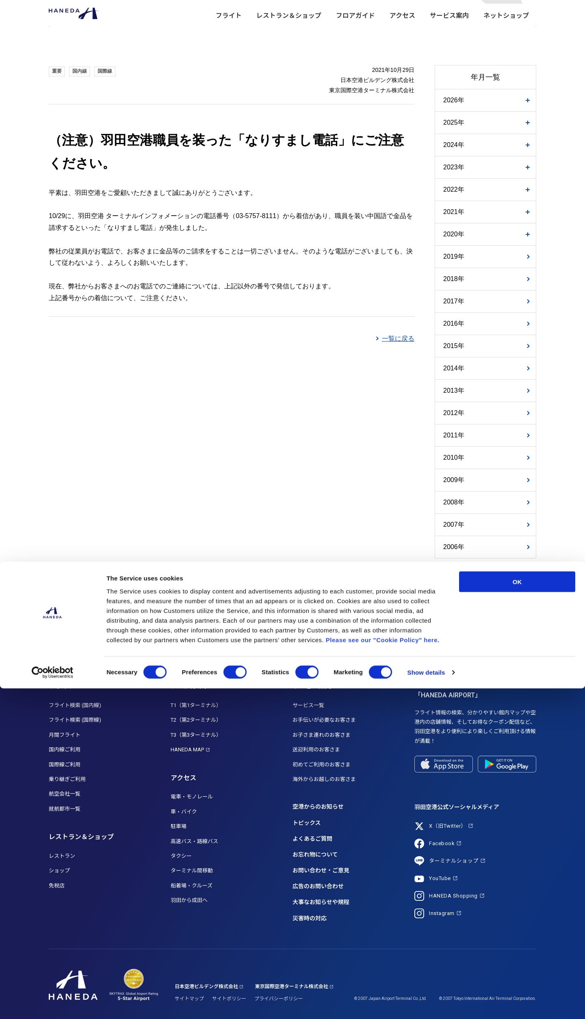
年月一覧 (485, 77)
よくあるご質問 (312, 838)
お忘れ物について (315, 854)
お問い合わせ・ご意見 (320, 870)
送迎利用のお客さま (316, 749)
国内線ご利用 (64, 749)
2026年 (453, 100)
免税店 (57, 886)
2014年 (453, 368)
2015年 (453, 345)
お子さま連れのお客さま (321, 735)
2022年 (453, 189)
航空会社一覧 (64, 794)
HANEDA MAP (187, 749)
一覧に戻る (398, 338)
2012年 (453, 412)
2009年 (453, 479)
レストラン (62, 856)
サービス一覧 (308, 705)
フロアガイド (355, 33)
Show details (426, 1003)
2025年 (453, 122)
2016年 (453, 323)
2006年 (453, 546)
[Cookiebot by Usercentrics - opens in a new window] (52, 1003)
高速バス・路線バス (194, 841)
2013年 (453, 390)
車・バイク (184, 812)
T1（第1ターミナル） (196, 705)
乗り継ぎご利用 (67, 779)
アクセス (402, 33)
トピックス (306, 823)
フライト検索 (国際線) (75, 720)
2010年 (453, 457)
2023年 (453, 167)
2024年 (453, 144)
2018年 (453, 278)
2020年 (453, 234)
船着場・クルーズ (191, 886)
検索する (529, 13)
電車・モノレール (192, 797)
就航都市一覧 (64, 809)
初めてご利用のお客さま (321, 765)
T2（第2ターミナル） (196, 720)
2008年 (453, 502)
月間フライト (64, 735)
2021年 (453, 211)
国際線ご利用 (64, 765)
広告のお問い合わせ (318, 886)
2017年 (453, 301)
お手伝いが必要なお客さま (324, 720)
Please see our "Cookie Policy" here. (383, 970)
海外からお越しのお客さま (324, 779)
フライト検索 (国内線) (75, 705)
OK (517, 912)
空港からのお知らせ (318, 806)
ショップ (59, 871)
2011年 (453, 435)
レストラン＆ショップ (288, 33)
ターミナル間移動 (192, 871)
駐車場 (178, 826)
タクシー (181, 856)
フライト (229, 33)
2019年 (453, 256)
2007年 (453, 524)
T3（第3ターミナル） (196, 735)
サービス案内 (449, 33)
